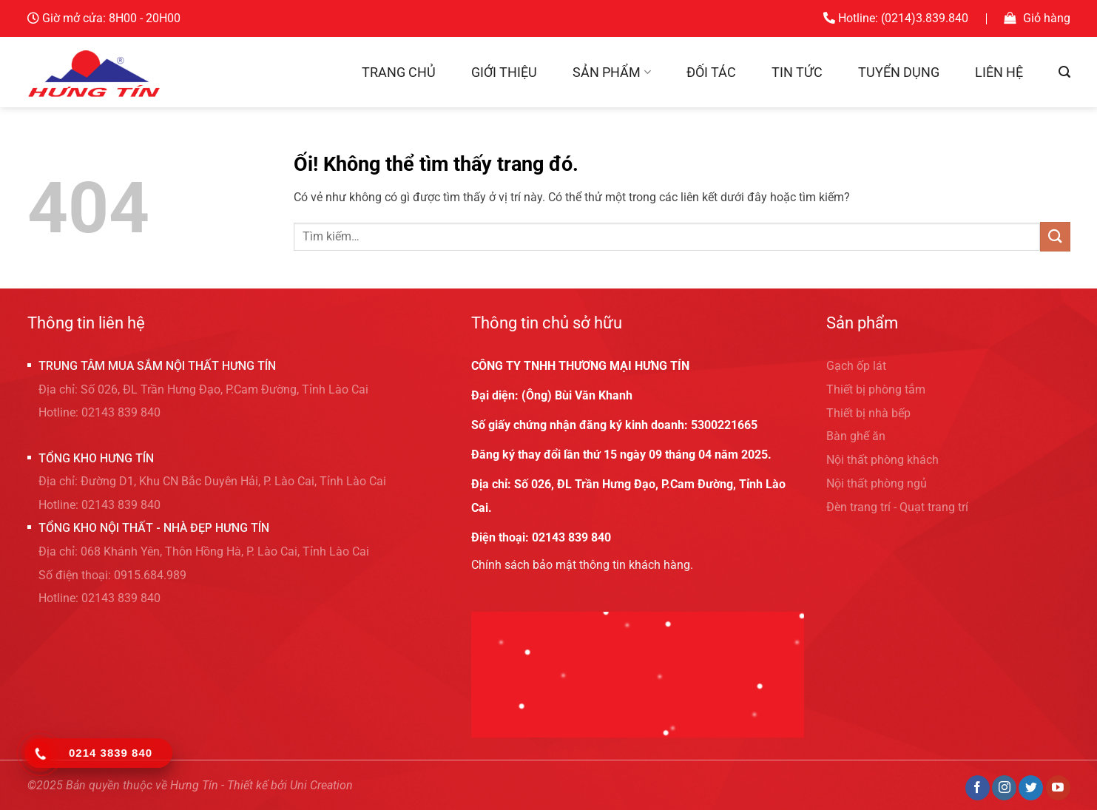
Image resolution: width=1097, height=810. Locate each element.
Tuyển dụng (898, 72)
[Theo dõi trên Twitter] (1031, 787)
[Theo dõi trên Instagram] (1004, 787)
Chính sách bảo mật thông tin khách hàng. (582, 565)
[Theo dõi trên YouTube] (1058, 787)
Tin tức (797, 72)
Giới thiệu (504, 72)
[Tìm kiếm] (1064, 72)
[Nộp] (1055, 236)
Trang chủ (399, 72)
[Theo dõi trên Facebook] (977, 787)
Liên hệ (999, 72)
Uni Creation (321, 785)
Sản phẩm (611, 72)
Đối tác (711, 72)
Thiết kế (247, 785)
